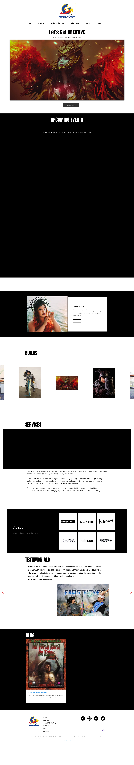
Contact (46, 731)
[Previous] (3, 592)
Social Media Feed (49, 723)
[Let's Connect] (71, 105)
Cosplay (46, 720)
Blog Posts (47, 725)
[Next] (131, 592)
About (45, 728)
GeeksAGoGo (77, 566)
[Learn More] (77, 321)
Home (45, 717)
